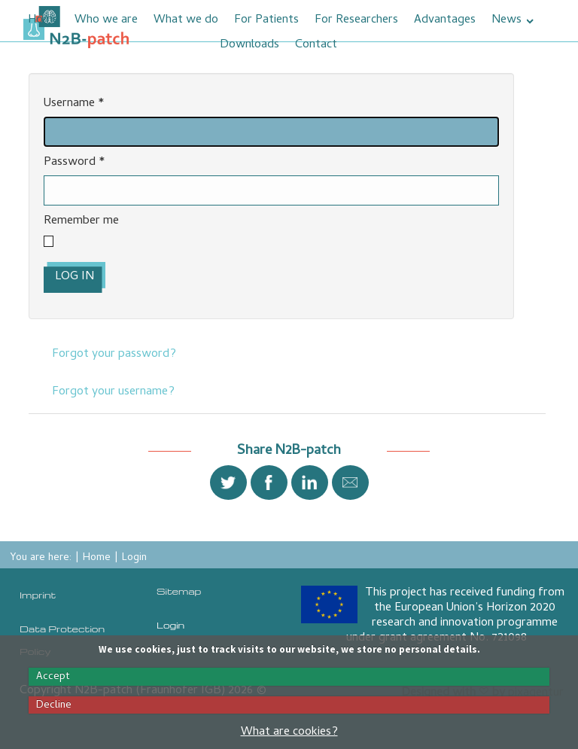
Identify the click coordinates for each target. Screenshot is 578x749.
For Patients (266, 20)
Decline (53, 705)
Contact (316, 45)
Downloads (249, 45)
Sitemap (179, 591)
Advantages (445, 20)
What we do (186, 20)
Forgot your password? (114, 354)
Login (170, 625)
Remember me (81, 221)
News (506, 20)
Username (74, 104)
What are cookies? (289, 732)
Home (43, 20)
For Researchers (356, 20)
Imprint (38, 595)
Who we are (106, 20)
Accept (53, 676)
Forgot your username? (113, 392)
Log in (74, 277)
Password (74, 163)
